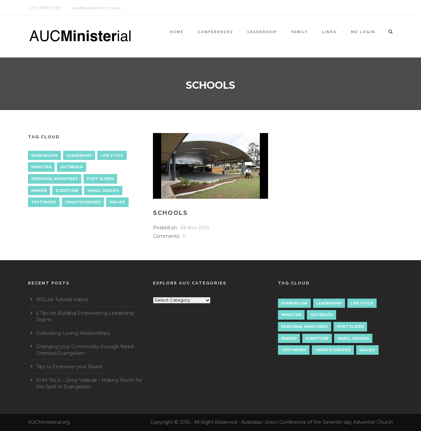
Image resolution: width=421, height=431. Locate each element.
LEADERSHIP (262, 32)
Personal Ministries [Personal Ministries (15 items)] (54, 178)
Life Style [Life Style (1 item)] (112, 155)
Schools (170, 212)
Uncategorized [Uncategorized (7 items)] (83, 202)
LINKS (329, 32)
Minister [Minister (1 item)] (41, 167)
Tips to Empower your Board (69, 367)
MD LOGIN (363, 32)
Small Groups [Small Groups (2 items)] (103, 190)
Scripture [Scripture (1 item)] (67, 190)
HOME (177, 32)
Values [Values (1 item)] (117, 202)
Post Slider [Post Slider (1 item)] (100, 178)
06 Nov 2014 (194, 228)
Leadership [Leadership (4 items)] (79, 155)
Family (299, 32)
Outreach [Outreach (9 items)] (71, 167)
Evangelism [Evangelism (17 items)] (44, 155)
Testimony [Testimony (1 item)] (43, 202)
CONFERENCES (215, 32)
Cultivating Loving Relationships (73, 333)
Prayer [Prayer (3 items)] (39, 190)
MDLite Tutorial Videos (62, 300)
